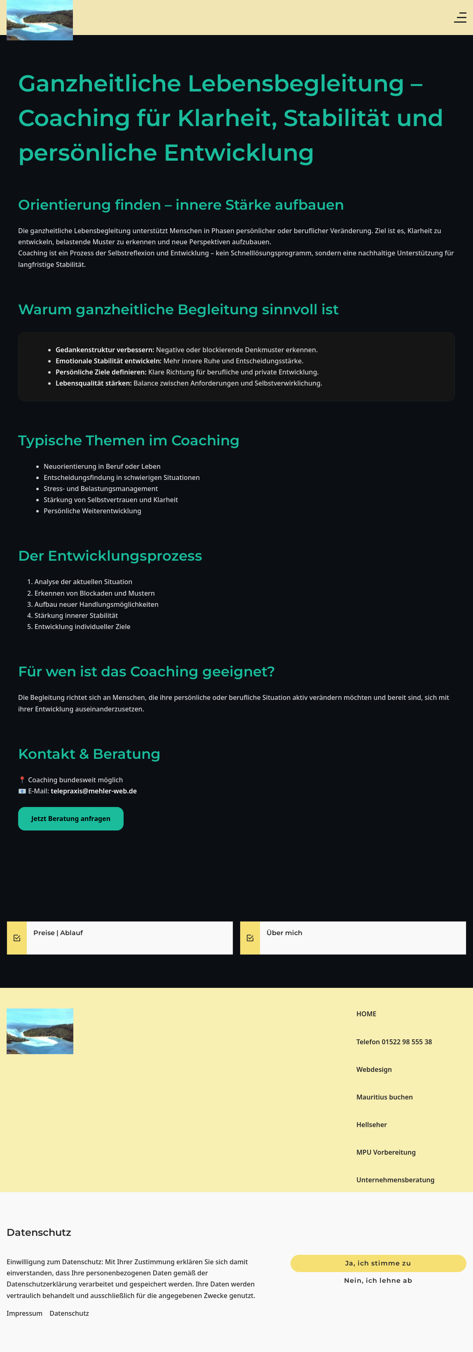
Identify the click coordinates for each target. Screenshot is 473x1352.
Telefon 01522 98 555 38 (394, 1041)
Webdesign (374, 1069)
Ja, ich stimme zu (378, 1263)
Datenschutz (69, 1313)
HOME (366, 1013)
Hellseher (371, 1124)
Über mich (284, 933)
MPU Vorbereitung (386, 1152)
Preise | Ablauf (58, 933)
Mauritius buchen (384, 1097)
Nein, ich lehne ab (378, 1280)
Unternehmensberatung (395, 1179)
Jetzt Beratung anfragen (70, 818)
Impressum (24, 1313)
